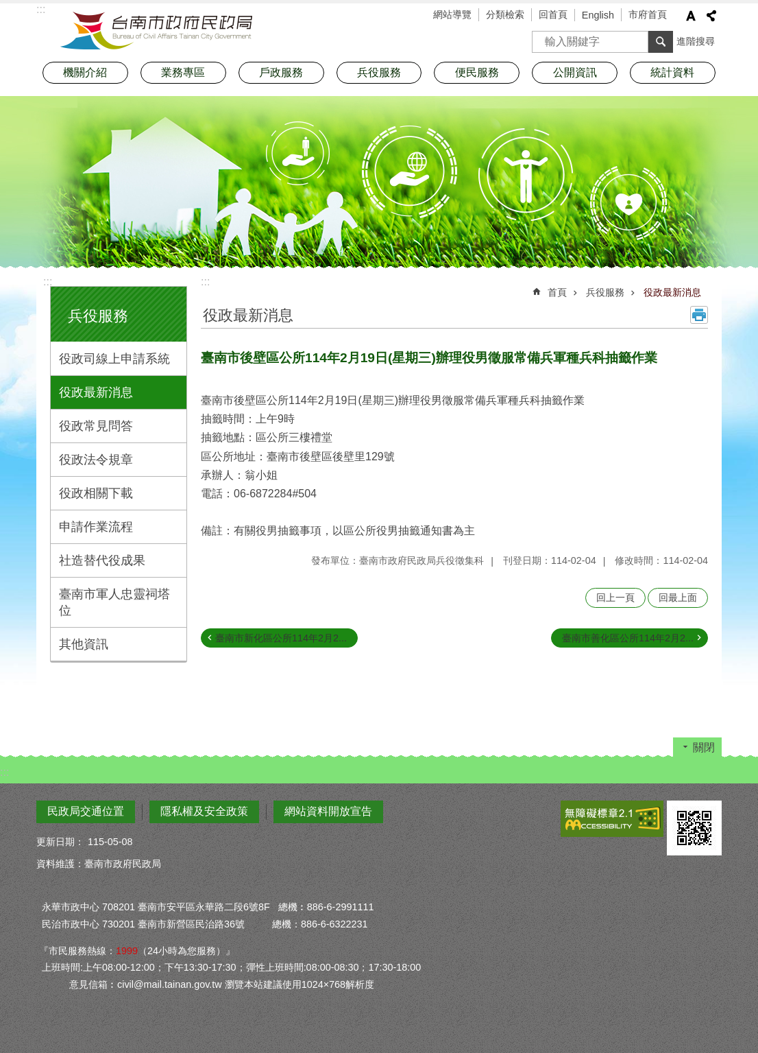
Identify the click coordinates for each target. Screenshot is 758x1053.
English (598, 15)
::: (47, 281)
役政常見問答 (96, 426)
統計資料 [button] (672, 72)
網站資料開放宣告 (328, 811)
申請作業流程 (96, 527)
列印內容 (699, 315)
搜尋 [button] (660, 42)
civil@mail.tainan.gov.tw (169, 984)
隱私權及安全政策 (204, 811)
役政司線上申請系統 (114, 359)
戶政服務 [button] (281, 72)
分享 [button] (711, 15)
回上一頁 (615, 597)
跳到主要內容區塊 (7, 7)
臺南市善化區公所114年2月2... (628, 637)
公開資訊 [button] (575, 72)
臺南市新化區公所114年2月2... (281, 637)
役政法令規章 (96, 459)
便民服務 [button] (477, 72)
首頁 (557, 292)
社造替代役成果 (102, 560)
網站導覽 (452, 14)
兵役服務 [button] (379, 72)
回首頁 (553, 14)
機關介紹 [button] (85, 72)
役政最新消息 (96, 392)
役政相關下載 (96, 493)
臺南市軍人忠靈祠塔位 (114, 602)
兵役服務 (98, 315)
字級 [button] (691, 15)
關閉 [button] (704, 747)
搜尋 (543, 37)
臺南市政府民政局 (156, 30)
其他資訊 (83, 644)
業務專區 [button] (183, 72)
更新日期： (60, 841)
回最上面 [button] (678, 597)
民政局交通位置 (85, 811)
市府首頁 (647, 14)
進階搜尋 (695, 41)
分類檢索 (505, 14)
